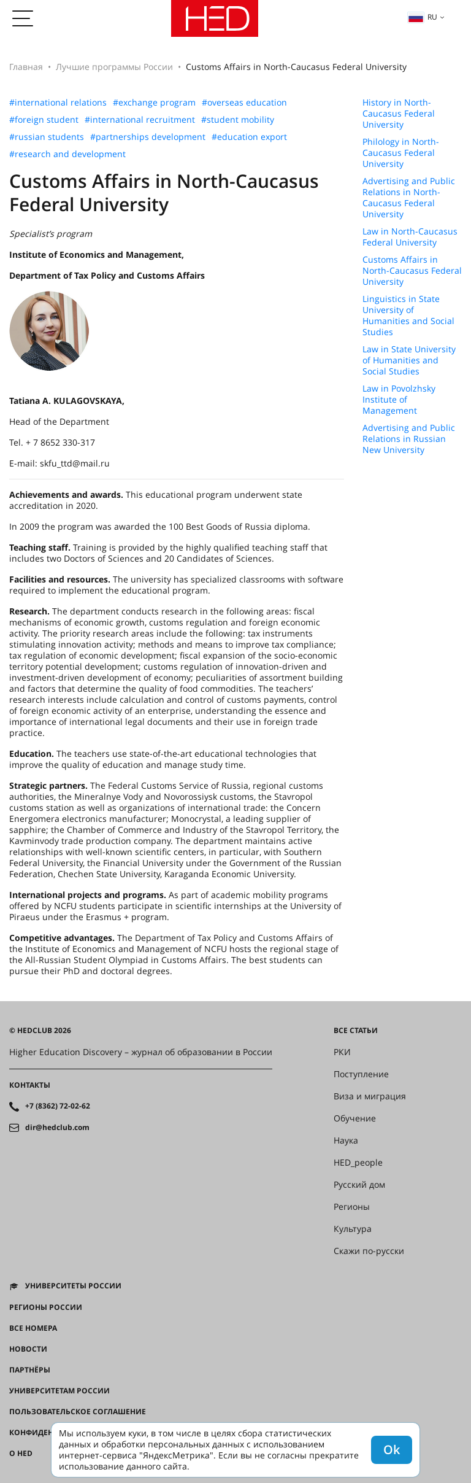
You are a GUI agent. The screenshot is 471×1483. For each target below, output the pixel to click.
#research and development (67, 154)
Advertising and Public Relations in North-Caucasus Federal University (408, 198)
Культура (353, 1228)
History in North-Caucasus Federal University (398, 113)
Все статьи (356, 1031)
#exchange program (154, 102)
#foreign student (43, 119)
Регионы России (45, 1307)
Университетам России (59, 1391)
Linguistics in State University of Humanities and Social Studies (408, 315)
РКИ (342, 1052)
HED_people (358, 1162)
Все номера (33, 1328)
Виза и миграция (370, 1096)
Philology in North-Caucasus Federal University (400, 152)
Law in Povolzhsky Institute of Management (398, 399)
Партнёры (29, 1370)
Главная (26, 66)
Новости (28, 1349)
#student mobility (237, 119)
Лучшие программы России (114, 66)
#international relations (58, 102)
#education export (249, 136)
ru (422, 17)
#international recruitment (140, 119)
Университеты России (73, 1286)
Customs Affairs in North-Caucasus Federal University (412, 270)
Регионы (352, 1206)
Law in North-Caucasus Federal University (410, 237)
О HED (21, 1453)
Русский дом (359, 1184)
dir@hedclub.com (57, 1128)
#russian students (46, 136)
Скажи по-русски (369, 1250)
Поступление (361, 1074)
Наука (346, 1140)
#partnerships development (147, 136)
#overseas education (244, 102)
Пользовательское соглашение (77, 1412)
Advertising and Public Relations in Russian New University (408, 438)
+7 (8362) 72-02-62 (57, 1106)
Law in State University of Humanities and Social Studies (409, 360)
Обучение (355, 1118)
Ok (391, 1449)
